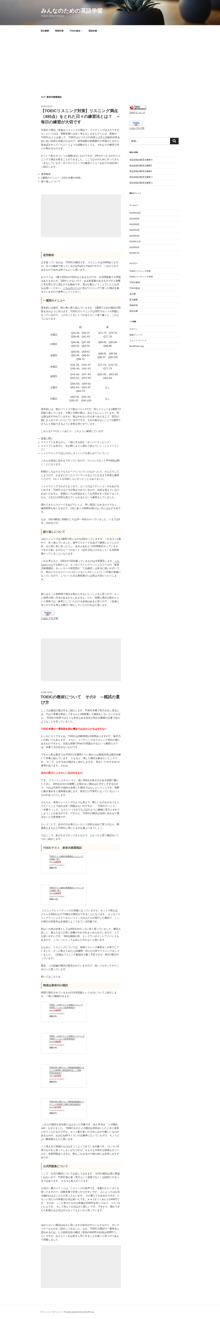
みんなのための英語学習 (72, 11)
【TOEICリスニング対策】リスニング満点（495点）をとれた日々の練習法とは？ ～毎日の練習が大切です (80, 116)
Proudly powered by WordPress (79, 1312)
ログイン (133, 329)
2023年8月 (134, 224)
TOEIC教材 (134, 282)
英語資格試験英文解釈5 (140, 165)
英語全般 (92, 31)
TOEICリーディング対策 (141, 276)
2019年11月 (135, 241)
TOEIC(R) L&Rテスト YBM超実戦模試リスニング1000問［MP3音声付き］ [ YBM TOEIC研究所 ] (66, 1070)
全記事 (132, 294)
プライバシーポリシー (50, 1312)
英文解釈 (45, 31)
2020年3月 (134, 236)
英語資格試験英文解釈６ (141, 160)
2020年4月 (134, 230)
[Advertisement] (110, 59)
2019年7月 (134, 253)
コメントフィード (138, 340)
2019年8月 (134, 247)
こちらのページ (71, 288)
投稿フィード (135, 335)
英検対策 (59, 31)
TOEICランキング (137, 113)
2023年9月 (134, 218)
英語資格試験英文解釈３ (141, 177)
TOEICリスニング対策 (140, 271)
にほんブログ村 (49, 618)
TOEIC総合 (76, 31)
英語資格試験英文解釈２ (141, 182)
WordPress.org (136, 346)
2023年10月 (135, 213)
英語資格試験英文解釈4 (140, 171)
